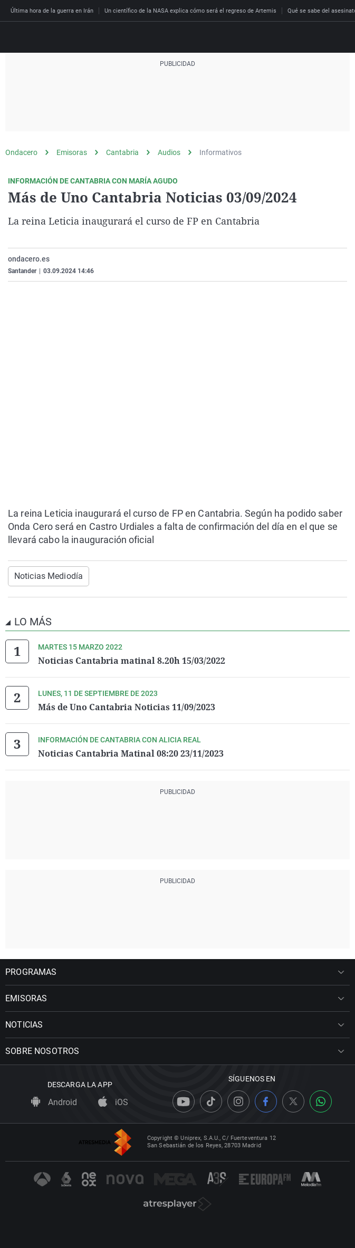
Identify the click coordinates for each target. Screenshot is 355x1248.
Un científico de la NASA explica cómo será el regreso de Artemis (190, 11)
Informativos (220, 152)
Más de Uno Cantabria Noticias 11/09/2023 (126, 707)
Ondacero (21, 152)
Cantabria (122, 152)
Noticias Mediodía (48, 576)
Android (54, 1102)
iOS (113, 1102)
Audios (169, 152)
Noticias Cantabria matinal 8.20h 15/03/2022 (131, 660)
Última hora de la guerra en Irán (52, 11)
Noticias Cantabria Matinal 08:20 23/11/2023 (131, 753)
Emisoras (71, 152)
